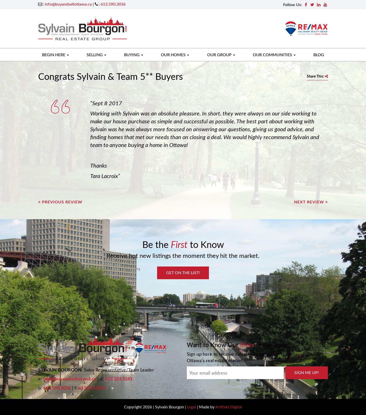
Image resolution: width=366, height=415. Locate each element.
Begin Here (55, 54)
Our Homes (175, 54)
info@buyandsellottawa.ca (68, 4)
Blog (318, 54)
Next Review (311, 201)
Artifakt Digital (228, 406)
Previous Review (60, 201)
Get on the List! (183, 272)
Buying (133, 54)
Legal (191, 406)
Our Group (221, 54)
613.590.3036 (113, 4)
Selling (96, 54)
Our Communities (274, 54)
